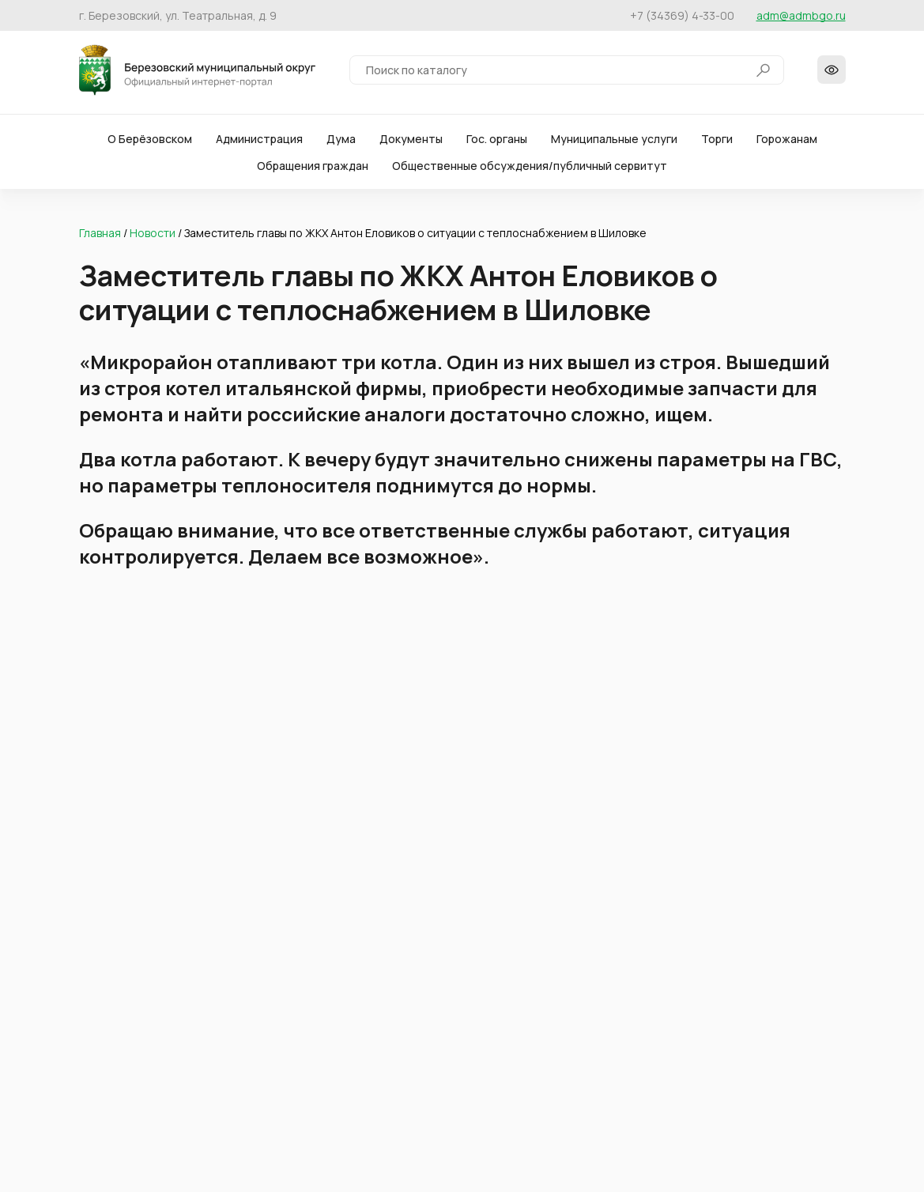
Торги (717, 141)
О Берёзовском (149, 141)
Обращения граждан (312, 168)
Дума (341, 141)
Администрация (259, 141)
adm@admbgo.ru (801, 15)
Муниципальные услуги (614, 141)
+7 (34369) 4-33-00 (682, 15)
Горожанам (786, 141)
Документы (411, 141)
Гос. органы (496, 141)
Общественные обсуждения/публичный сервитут (529, 168)
